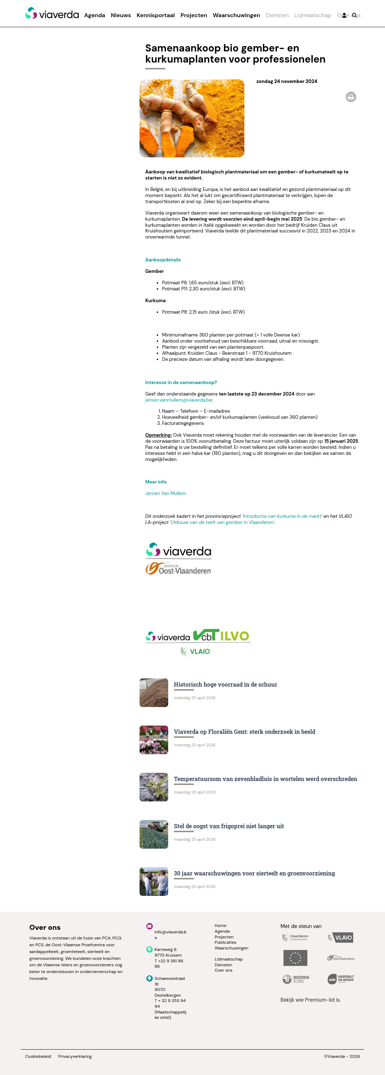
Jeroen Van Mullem (165, 493)
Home (220, 925)
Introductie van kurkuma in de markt (282, 516)
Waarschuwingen (236, 15)
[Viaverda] (52, 13)
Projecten (194, 15)
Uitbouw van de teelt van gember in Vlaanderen (222, 522)
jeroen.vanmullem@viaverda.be (178, 400)
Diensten (277, 15)
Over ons (349, 15)
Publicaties (226, 942)
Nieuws (121, 15)
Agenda (94, 15)
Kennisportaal (156, 15)
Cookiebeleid (38, 1056)
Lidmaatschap (312, 15)
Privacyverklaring (75, 1056)
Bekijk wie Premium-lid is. (311, 1000)
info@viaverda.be (170, 935)
